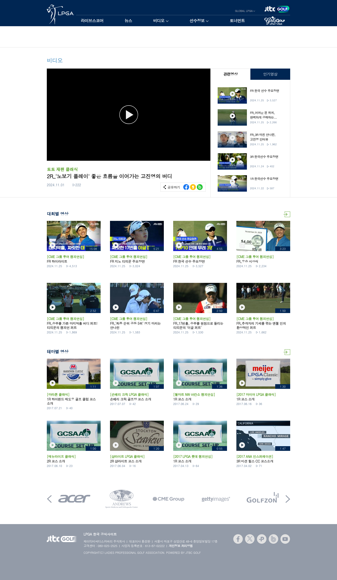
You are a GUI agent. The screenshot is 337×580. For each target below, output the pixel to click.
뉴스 (128, 20)
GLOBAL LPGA (244, 11)
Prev (49, 499)
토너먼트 (237, 20)
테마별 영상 (287, 352)
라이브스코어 (92, 20)
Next (288, 499)
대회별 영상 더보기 (287, 214)
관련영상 (230, 74)
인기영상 (270, 74)
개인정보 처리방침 (181, 546)
